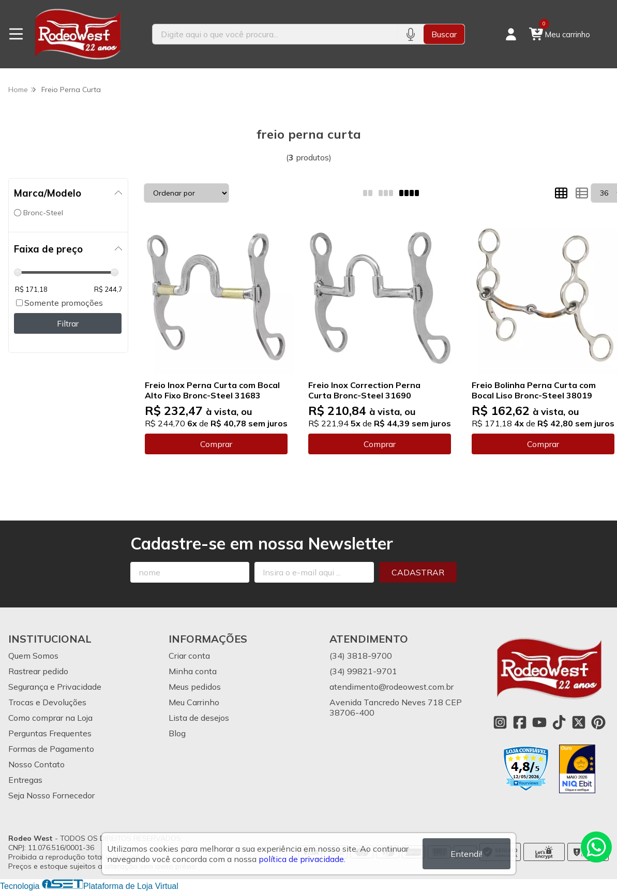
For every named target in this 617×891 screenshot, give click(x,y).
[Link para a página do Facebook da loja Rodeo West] (520, 722)
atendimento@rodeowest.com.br (391, 686)
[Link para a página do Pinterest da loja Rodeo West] (598, 722)
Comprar (216, 444)
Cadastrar (418, 572)
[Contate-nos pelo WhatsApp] (596, 847)
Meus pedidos (195, 686)
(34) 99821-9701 (363, 671)
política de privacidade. (302, 859)
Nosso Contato (36, 764)
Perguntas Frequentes (50, 733)
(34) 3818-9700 (360, 655)
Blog (177, 733)
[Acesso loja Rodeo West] (511, 34)
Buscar (444, 34)
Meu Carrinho (194, 702)
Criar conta (189, 655)
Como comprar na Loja (50, 717)
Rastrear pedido (38, 671)
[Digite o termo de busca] (275, 34)
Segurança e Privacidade (54, 686)
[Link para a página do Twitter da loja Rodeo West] (578, 722)
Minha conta (193, 671)
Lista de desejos (199, 717)
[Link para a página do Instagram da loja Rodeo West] (500, 722)
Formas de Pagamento (51, 749)
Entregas (25, 780)
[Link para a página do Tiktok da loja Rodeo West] (559, 722)
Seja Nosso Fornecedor (51, 795)
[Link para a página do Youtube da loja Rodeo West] (539, 722)
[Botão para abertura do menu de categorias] (16, 34)
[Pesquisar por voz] (410, 34)
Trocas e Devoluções (47, 702)
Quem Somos (33, 655)
